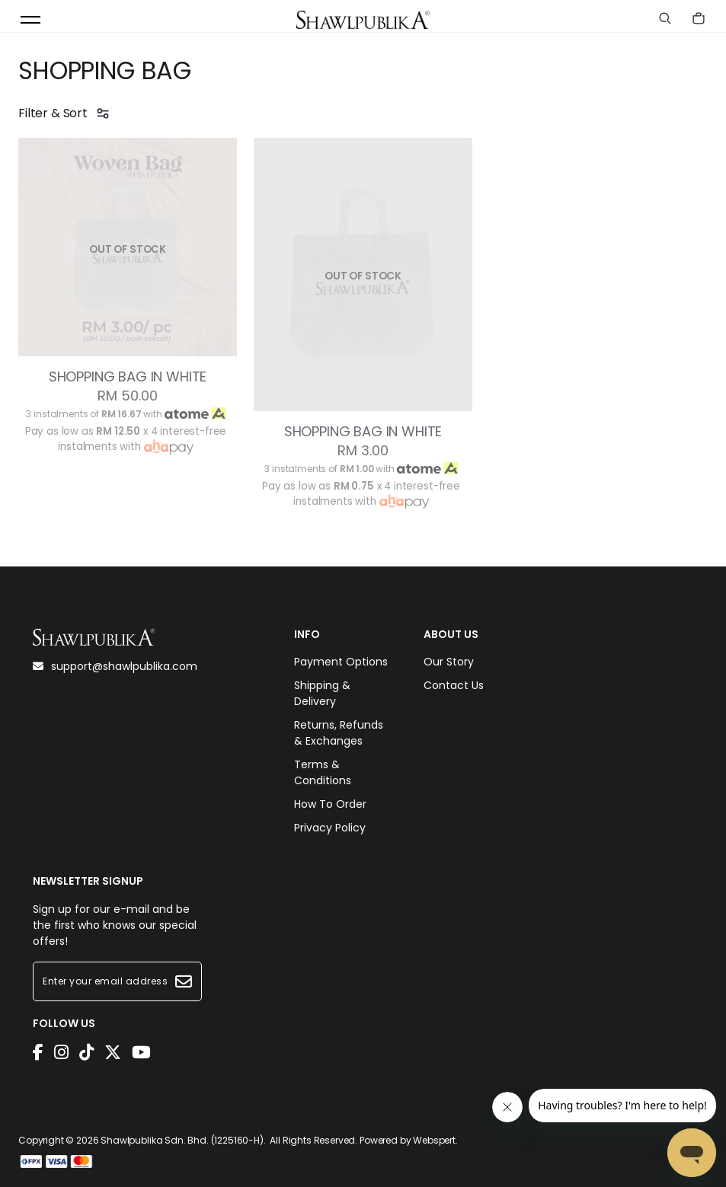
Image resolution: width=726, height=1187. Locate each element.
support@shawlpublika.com (115, 666)
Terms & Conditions (322, 772)
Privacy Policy (330, 827)
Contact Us (454, 685)
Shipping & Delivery (322, 693)
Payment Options (341, 661)
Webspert (434, 1140)
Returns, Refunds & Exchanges (338, 732)
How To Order (330, 804)
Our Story (449, 661)
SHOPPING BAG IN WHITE (128, 377)
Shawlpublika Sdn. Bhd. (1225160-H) (182, 1140)
